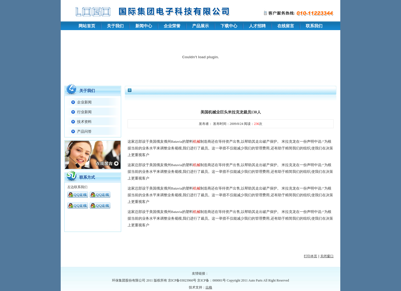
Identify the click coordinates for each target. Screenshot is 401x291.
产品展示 (200, 26)
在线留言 (285, 26)
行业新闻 (84, 112)
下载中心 (229, 26)
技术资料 (84, 122)
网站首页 (87, 26)
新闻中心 (143, 26)
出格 (209, 287)
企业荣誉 (172, 26)
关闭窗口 (327, 256)
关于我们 (115, 26)
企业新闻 (84, 102)
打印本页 (310, 256)
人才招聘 (257, 26)
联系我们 (314, 26)
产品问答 (84, 131)
